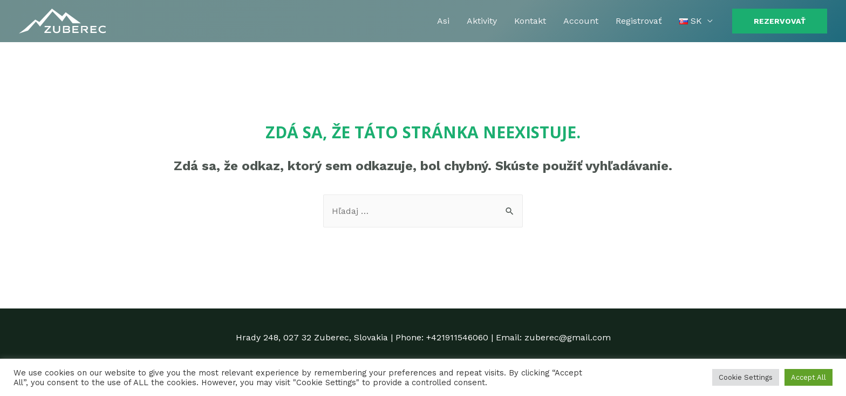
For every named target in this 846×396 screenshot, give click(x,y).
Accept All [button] (808, 377)
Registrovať (639, 21)
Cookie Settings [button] (746, 377)
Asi (443, 21)
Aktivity (482, 21)
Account (580, 21)
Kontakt (530, 21)
